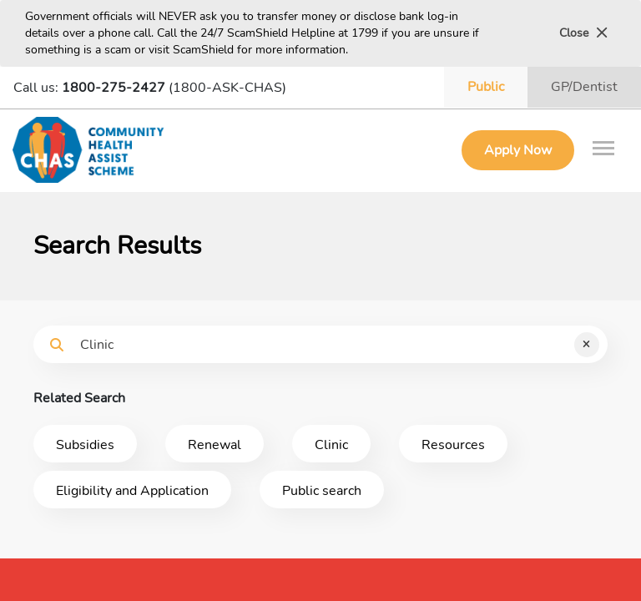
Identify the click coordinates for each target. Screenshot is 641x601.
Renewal (214, 445)
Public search (321, 491)
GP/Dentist (584, 86)
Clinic (331, 445)
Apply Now (518, 150)
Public (485, 86)
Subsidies (85, 445)
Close (583, 33)
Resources (453, 445)
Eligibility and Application (132, 491)
